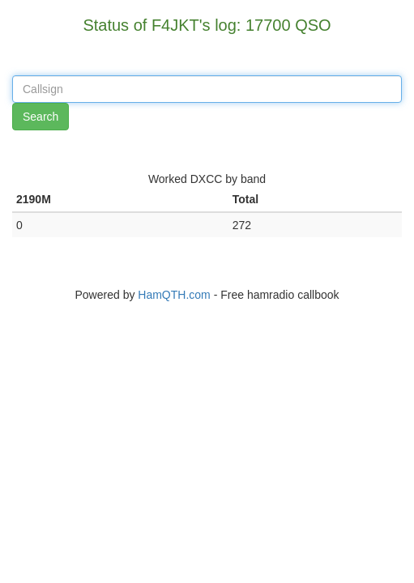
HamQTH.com (174, 294)
